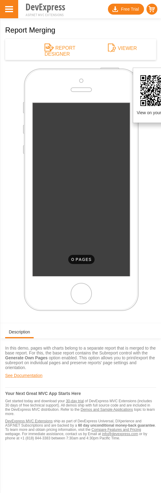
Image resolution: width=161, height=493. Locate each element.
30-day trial (75, 401)
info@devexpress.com (120, 434)
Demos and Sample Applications (107, 409)
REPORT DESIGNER (60, 51)
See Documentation (23, 375)
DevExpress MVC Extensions (29, 421)
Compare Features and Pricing (116, 430)
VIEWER (125, 48)
